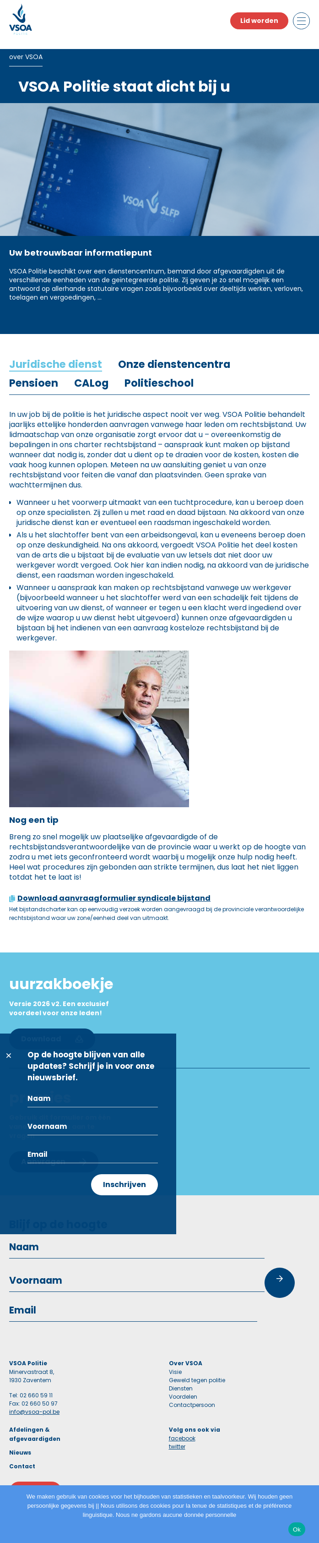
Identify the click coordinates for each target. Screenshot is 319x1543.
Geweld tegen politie (197, 1380)
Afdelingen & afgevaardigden (34, 1434)
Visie (175, 1372)
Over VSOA (185, 1363)
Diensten (181, 1388)
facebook (182, 1438)
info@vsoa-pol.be (34, 1412)
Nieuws (20, 1452)
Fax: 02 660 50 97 (33, 1403)
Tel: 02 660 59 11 (31, 1395)
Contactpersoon (192, 1405)
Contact (22, 1466)
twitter (177, 1446)
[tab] (55, 364)
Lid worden (259, 20)
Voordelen (183, 1397)
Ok (297, 1529)
